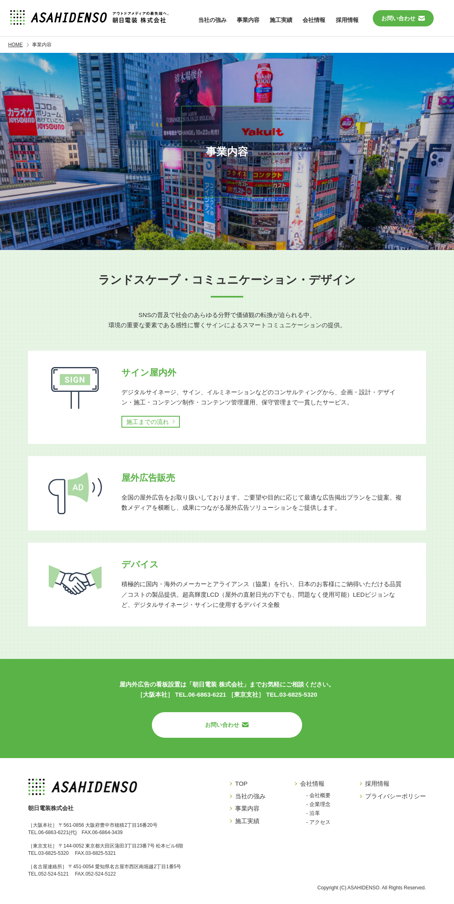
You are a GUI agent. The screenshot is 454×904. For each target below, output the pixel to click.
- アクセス (318, 822)
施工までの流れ (147, 421)
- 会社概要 (318, 795)
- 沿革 (313, 813)
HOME (15, 45)
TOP (241, 783)
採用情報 (347, 18)
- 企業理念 (318, 804)
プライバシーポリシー (395, 796)
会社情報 (312, 783)
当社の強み (207, 18)
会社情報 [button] (313, 18)
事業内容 (244, 18)
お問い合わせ (403, 18)
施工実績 (278, 18)
